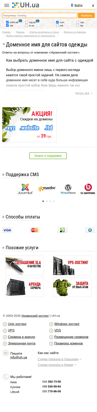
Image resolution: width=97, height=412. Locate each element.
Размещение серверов (71, 337)
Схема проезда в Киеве (55, 365)
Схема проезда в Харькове (58, 359)
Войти (78, 5)
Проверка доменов (68, 343)
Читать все (82, 93)
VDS (57, 330)
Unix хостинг (17, 324)
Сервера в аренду (21, 337)
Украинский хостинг (35, 315)
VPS (11, 330)
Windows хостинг (67, 324)
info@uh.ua (18, 357)
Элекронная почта (21, 343)
